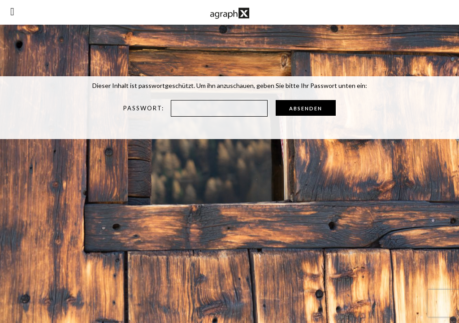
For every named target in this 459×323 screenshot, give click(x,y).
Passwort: (195, 108)
